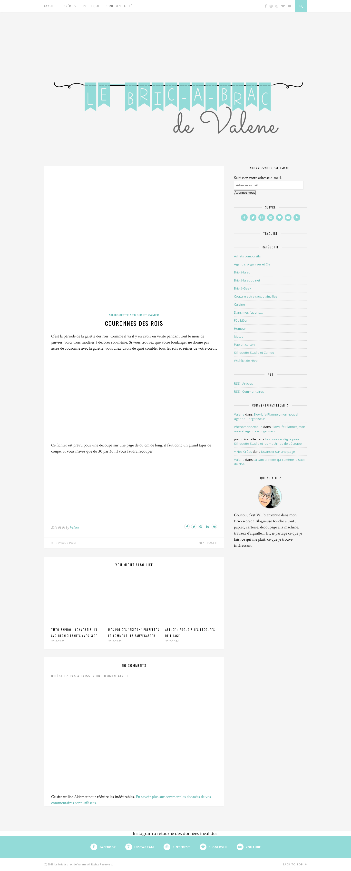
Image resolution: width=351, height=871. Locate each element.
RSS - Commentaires (249, 391)
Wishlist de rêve (246, 360)
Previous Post (64, 542)
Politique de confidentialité (107, 6)
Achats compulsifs (247, 256)
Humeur (240, 328)
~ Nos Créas (243, 451)
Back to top (295, 864)
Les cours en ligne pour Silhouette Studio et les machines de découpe (268, 441)
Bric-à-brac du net (247, 280)
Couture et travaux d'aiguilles (255, 296)
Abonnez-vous (244, 192)
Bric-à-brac (242, 272)
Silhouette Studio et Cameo (134, 315)
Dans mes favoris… (248, 312)
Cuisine (239, 304)
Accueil (50, 6)
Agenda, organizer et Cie (252, 264)
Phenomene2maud (248, 427)
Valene (74, 527)
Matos (238, 336)
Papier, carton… (245, 344)
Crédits (70, 6)
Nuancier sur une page (278, 451)
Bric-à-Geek (242, 288)
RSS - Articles (243, 383)
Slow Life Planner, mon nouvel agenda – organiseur (269, 429)
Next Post (208, 542)
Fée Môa (240, 320)
